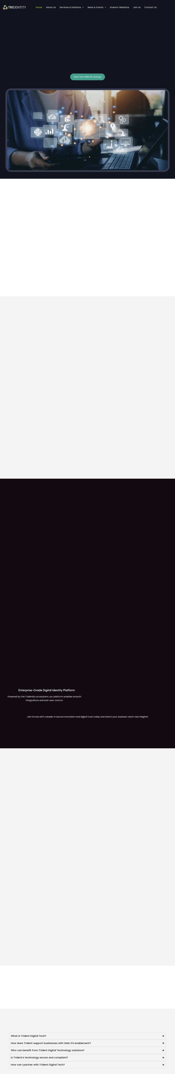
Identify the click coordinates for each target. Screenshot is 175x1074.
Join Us (137, 7)
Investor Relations (119, 7)
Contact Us (150, 7)
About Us (51, 7)
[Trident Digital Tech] (14, 7)
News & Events (97, 7)
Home (39, 7)
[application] (82, 7)
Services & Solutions (72, 7)
